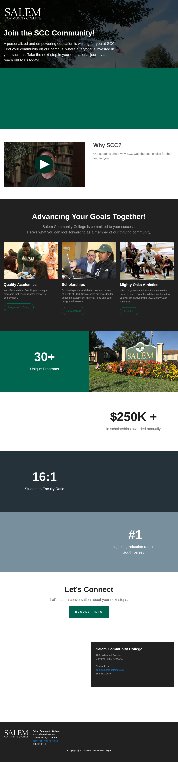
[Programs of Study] (19, 307)
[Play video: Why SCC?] (44, 164)
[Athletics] (129, 311)
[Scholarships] (73, 311)
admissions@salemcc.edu (110, 670)
